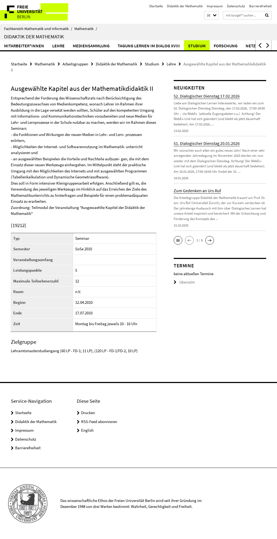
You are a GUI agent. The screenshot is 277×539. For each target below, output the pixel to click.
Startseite (156, 6)
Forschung (226, 45)
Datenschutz (236, 6)
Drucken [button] (88, 412)
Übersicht (183, 282)
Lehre (58, 45)
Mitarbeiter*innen (24, 45)
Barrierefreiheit (260, 6)
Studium (197, 45)
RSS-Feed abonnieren (99, 421)
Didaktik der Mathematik (185, 6)
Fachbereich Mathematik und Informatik (38, 29)
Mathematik (85, 29)
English (87, 429)
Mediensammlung (91, 45)
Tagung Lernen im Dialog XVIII (149, 45)
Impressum (215, 6)
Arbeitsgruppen (75, 63)
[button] (211, 15)
